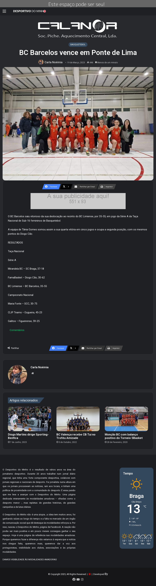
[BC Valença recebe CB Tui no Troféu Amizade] (78, 419)
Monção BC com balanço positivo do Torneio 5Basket (124, 436)
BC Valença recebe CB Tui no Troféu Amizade (75, 436)
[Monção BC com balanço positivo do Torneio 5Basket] (126, 419)
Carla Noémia (53, 62)
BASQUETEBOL (78, 44)
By (106, 574)
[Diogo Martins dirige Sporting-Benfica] (29, 419)
